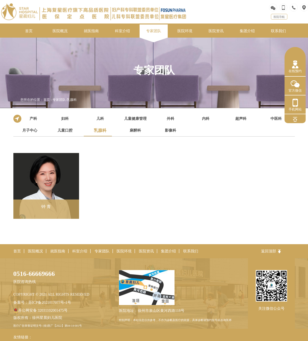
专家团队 (59, 100)
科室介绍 (79, 251)
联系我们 (190, 251)
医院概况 (35, 251)
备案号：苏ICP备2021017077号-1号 (42, 302)
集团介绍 (168, 251)
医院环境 (124, 251)
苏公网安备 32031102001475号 (40, 310)
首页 (46, 100)
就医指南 (57, 251)
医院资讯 (146, 251)
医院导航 (279, 17)
